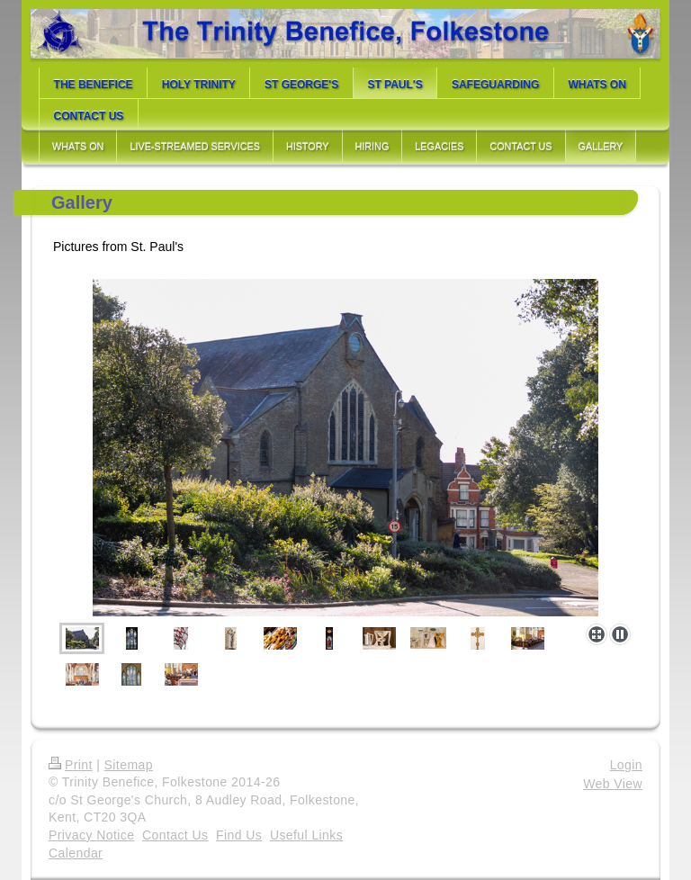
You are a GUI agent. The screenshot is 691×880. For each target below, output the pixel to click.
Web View (612, 784)
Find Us (239, 835)
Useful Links (306, 835)
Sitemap (128, 765)
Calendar (76, 853)
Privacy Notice (91, 835)
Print (71, 765)
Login (626, 765)
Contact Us (175, 835)
